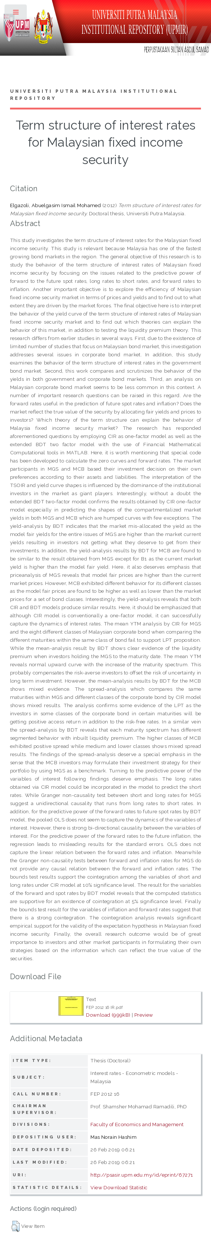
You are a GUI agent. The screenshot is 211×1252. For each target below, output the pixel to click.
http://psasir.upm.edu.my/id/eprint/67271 (141, 1175)
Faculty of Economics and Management (136, 1124)
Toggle (16, 14)
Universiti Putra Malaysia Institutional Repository (94, 95)
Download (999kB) (108, 1015)
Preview (143, 1015)
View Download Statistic (118, 1187)
